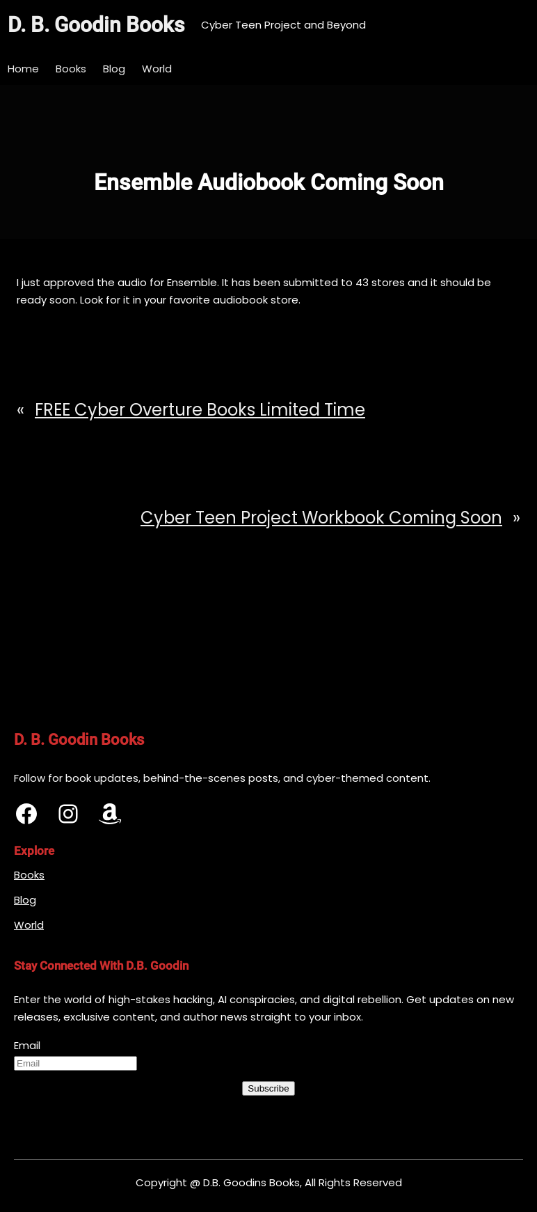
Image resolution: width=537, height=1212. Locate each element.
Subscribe (268, 1088)
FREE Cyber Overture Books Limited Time (200, 409)
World (29, 925)
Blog (25, 899)
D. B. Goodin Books (96, 25)
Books (29, 874)
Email (27, 1045)
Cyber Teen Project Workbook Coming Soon (321, 517)
